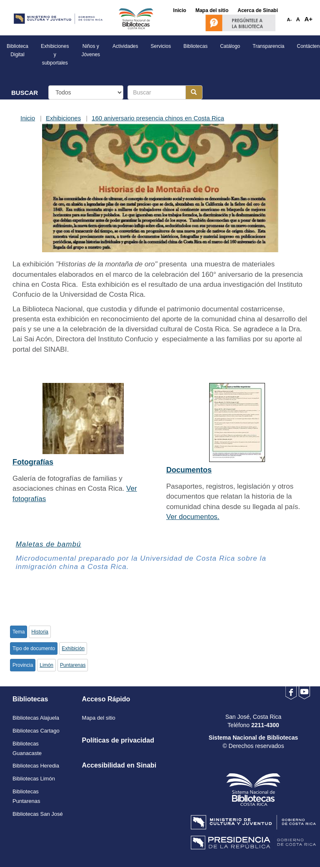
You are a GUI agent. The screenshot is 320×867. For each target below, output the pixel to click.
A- (289, 19)
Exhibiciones (63, 118)
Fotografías (32, 462)
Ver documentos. (193, 517)
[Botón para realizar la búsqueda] (193, 92)
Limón (46, 665)
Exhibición (73, 648)
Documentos (189, 470)
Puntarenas (72, 665)
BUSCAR (24, 92)
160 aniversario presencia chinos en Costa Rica (158, 118)
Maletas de (48, 544)
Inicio (27, 118)
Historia (39, 632)
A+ (308, 18)
